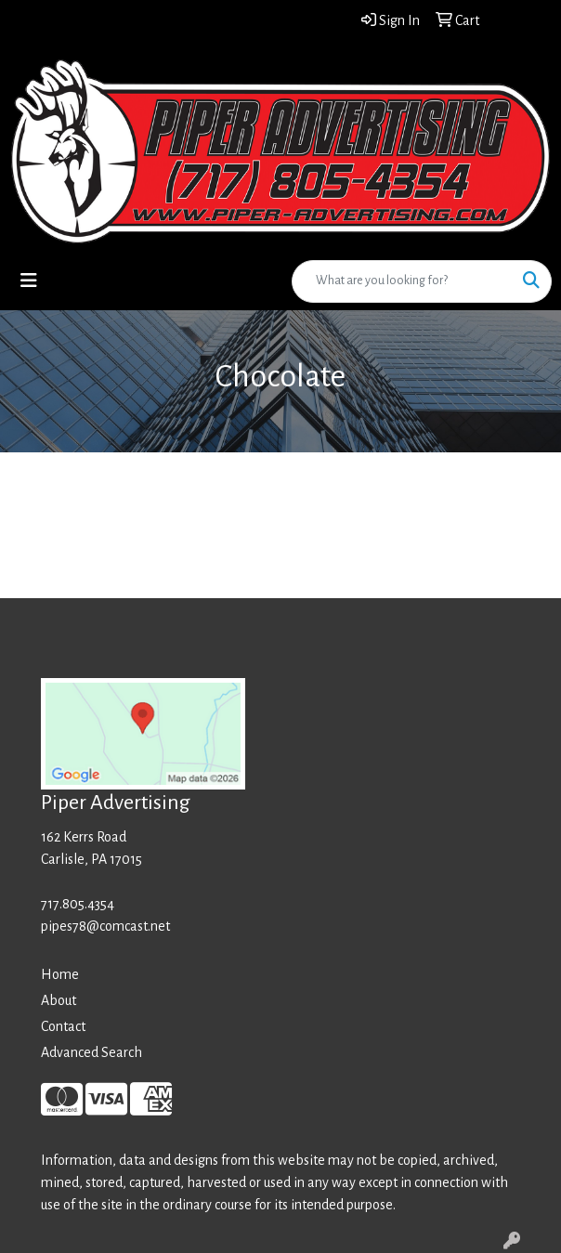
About (58, 1000)
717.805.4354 (77, 903)
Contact (63, 1026)
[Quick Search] (402, 281)
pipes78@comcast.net (105, 926)
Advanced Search (91, 1052)
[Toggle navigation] (28, 281)
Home (60, 974)
